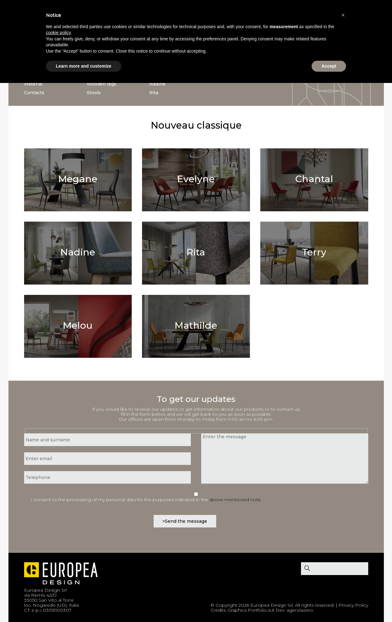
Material (33, 84)
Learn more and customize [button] (83, 66)
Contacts (34, 92)
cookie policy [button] (58, 32)
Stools (94, 92)
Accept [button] (329, 66)
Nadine (157, 84)
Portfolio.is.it (261, 610)
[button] (343, 15)
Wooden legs (101, 84)
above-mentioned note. (235, 499)
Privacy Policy (353, 605)
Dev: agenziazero (294, 610)
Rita (153, 92)
